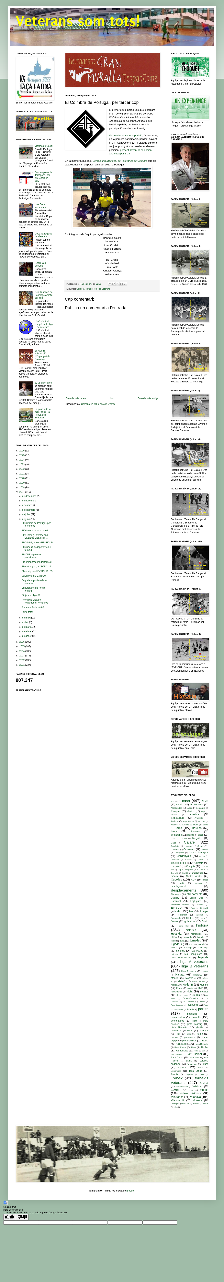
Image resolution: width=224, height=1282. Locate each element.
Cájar (173, 843)
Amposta (199, 818)
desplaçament (178, 886)
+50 (172, 801)
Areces (174, 824)
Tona (202, 1074)
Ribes (193, 1047)
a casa (184, 801)
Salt (203, 1051)
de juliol (26, 514)
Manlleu (175, 978)
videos (204, 1089)
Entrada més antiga (148, 398)
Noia (190, 991)
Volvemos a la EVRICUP (34, 575)
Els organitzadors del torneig (36, 562)
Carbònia (175, 849)
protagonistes (189, 1040)
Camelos (188, 846)
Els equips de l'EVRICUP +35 (37, 571)
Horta (174, 937)
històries (190, 930)
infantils (200, 937)
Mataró (181, 981)
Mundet (190, 988)
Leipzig (174, 954)
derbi (181, 883)
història (202, 925)
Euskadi (200, 905)
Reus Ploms (180, 1047)
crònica (175, 876)
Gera (203, 918)
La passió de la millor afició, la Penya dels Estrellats (43, 413)
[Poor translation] (22, 1217)
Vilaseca (197, 1100)
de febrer (27, 631)
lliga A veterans (194, 962)
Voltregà (174, 1104)
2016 (22, 642)
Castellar (204, 849)
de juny (26, 519)
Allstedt (174, 814)
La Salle (180, 950)
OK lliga (196, 995)
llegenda (203, 957)
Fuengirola (176, 918)
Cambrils (175, 846)
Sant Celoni (194, 1054)
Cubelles (176, 879)
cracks (185, 873)
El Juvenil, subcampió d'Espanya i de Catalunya (42, 355)
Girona (174, 921)
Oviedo (202, 1001)
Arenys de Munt (190, 824)
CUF (193, 879)
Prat (178, 1034)
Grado (205, 921)
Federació (203, 908)
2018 (22, 487)
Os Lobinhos (188, 1001)
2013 (22, 655)
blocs (200, 834)
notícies (204, 991)
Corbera (201, 869)
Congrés (190, 866)
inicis (173, 941)
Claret (201, 859)
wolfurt (205, 1104)
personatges (177, 1020)
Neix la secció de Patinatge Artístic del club (44, 295)
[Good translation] (9, 1217)
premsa (174, 1037)
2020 (22, 478)
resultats (181, 1043)
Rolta (196, 1051)
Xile (175, 1107)
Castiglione (179, 853)
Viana (190, 1090)
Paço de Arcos (177, 1005)
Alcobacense (196, 804)
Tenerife (174, 1074)
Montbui (204, 984)
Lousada (204, 971)
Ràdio (205, 1040)
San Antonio (176, 1054)
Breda (184, 838)
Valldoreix (198, 1086)
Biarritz (190, 835)
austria (205, 825)
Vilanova (195, 1096)
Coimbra (80, 289)
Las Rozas (197, 950)
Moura (179, 988)
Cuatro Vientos (194, 876)
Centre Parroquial (198, 852)
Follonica (182, 915)
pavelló (196, 1017)
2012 (22, 660)
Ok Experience (182, 995)
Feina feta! (27, 612)
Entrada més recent (76, 398)
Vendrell (175, 1090)
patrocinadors (178, 1017)
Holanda (176, 933)
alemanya (200, 808)
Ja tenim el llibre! (43, 382)
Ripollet (204, 1047)
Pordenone (176, 1030)
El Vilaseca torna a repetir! (35, 530)
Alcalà (205, 801)
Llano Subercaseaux (181, 957)
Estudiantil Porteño (180, 905)
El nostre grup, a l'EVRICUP (36, 566)
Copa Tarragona (185, 869)
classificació (178, 862)
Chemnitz (175, 859)
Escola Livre (196, 898)
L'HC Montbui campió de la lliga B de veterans (44, 324)
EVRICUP (177, 907)
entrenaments (193, 894)
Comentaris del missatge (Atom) (98, 404)
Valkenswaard (182, 1086)
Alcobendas (176, 808)
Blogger (130, 1190)
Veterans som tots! (78, 21)
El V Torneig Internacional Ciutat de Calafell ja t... (35, 536)
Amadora (194, 814)
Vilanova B (177, 1100)
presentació (189, 1037)
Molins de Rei (198, 981)
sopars (182, 1067)
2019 (22, 482)
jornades (195, 940)
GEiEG (190, 918)
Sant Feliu (194, 1057)
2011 (22, 665)
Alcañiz (180, 804)
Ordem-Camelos (190, 998)
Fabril (192, 908)
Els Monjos (176, 894)
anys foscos (188, 821)
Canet (200, 846)
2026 (22, 450)
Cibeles (188, 859)
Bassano (195, 831)
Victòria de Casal (44, 146)
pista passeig (194, 1024)
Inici (112, 398)
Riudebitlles (182, 1050)
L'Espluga (187, 947)
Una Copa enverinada (40, 206)
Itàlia (181, 940)
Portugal (203, 1030)
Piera (194, 1021)
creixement (197, 872)
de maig (26, 617)
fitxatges (203, 911)
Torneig (89, 289)
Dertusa (198, 883)
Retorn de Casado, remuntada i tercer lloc (35, 601)
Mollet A (175, 985)
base (174, 831)
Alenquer (175, 811)
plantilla (199, 1027)
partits (203, 1009)
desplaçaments (183, 890)
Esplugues (195, 901)
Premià (199, 1034)
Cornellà (174, 873)
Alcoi (189, 808)
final (191, 911)
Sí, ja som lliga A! (31, 595)
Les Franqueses (193, 954)
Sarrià (189, 1061)
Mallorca (197, 974)
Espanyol (176, 901)
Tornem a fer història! (33, 607)
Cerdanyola (184, 855)
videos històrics (190, 1093)
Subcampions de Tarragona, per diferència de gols (43, 176)
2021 (22, 473)
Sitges (205, 1064)
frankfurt (199, 915)
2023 (22, 464)
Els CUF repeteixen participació (32, 556)
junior (191, 944)
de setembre (29, 510)
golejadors (190, 921)
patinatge (192, 1013)
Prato (188, 1034)
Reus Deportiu (201, 1044)
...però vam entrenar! (41, 264)
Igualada (188, 937)
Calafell (190, 842)
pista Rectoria (179, 1027)
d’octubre (27, 505)
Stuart (200, 1067)
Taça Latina (195, 1071)
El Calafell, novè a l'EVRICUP (37, 542)
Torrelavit (204, 1083)
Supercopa (176, 1071)
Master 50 (190, 978)
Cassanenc (189, 849)
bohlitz (173, 838)
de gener (27, 636)
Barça (178, 828)
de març (26, 627)
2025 (22, 455)
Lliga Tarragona (188, 971)
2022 (22, 469)
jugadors (176, 944)
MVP (200, 988)
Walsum (185, 1103)
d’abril (25, 622)
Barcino (197, 828)
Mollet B (188, 984)
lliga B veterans (194, 966)
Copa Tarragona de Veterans (43, 235)
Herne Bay (183, 926)
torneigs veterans (102, 289)
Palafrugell (192, 1004)
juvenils (174, 947)
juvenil (201, 944)
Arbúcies (201, 821)
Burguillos (197, 838)
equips (175, 897)
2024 (22, 459)
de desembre (29, 496)
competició (176, 866)
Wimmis (196, 1104)
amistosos (177, 817)
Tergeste (189, 1074)
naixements (176, 991)
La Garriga (202, 947)
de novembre (29, 500)
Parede (190, 1009)
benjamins (176, 834)
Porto (189, 1030)
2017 (22, 492)
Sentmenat (192, 1064)
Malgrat (179, 974)
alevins (190, 811)
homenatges (196, 934)
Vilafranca (177, 1096)
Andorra (174, 821)
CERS (202, 856)
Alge (203, 811)
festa (177, 911)
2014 (22, 651)
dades (205, 880)
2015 (22, 646)
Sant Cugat (177, 1057)
